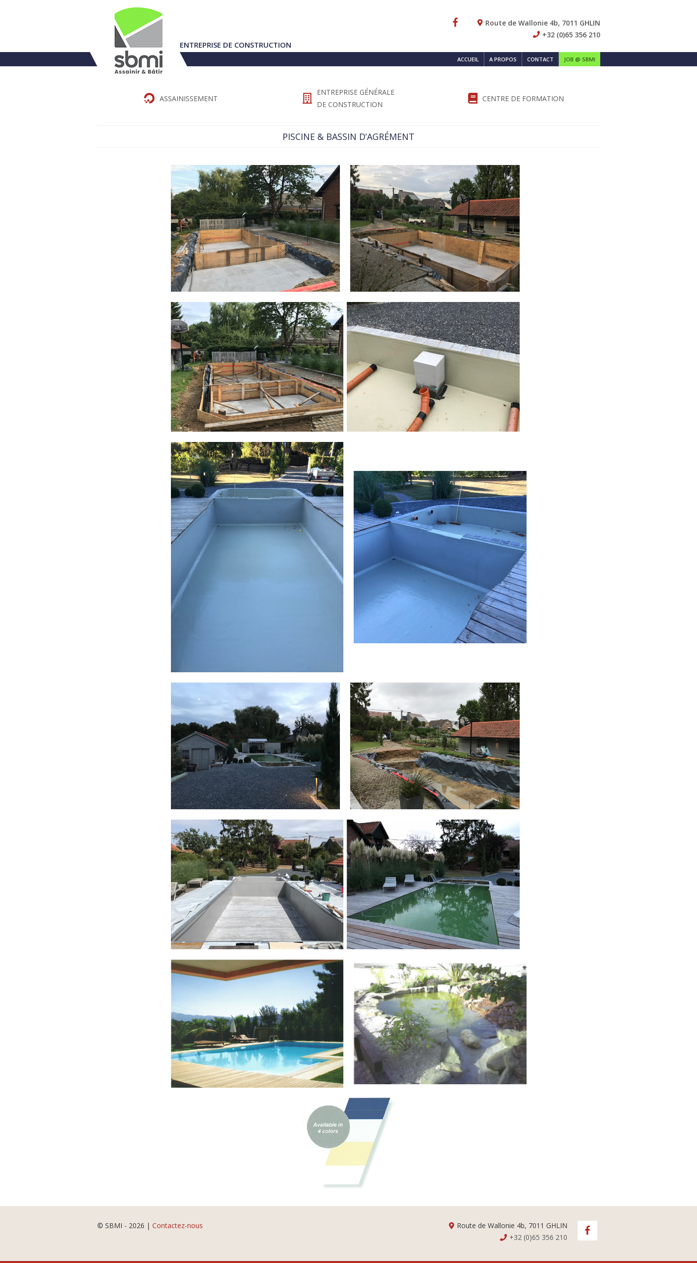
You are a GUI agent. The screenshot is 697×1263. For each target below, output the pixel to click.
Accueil (468, 59)
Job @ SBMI (579, 59)
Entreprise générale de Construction (348, 98)
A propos (503, 59)
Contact (540, 59)
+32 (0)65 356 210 (571, 34)
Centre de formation (516, 98)
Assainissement (181, 98)
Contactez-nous (177, 1225)
